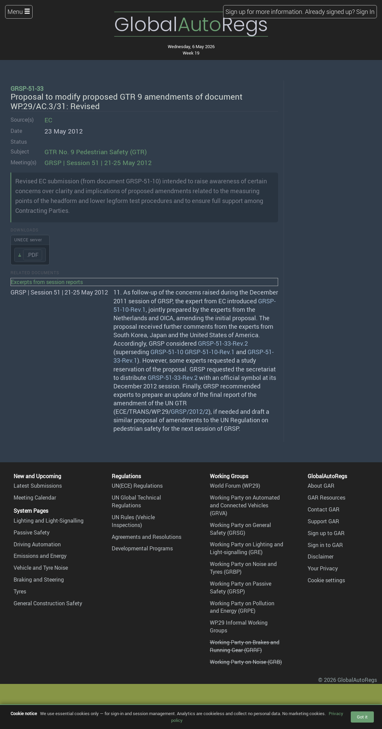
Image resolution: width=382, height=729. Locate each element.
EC (48, 120)
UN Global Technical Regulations (136, 501)
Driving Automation (37, 544)
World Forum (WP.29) (235, 485)
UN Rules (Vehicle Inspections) (133, 521)
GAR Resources (326, 497)
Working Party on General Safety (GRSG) (240, 528)
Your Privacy (323, 568)
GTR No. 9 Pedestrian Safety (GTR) (95, 151)
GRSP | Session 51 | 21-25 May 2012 (98, 162)
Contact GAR (324, 509)
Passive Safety (32, 532)
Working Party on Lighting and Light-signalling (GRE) (246, 548)
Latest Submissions (38, 485)
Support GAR (323, 521)
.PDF (32, 255)
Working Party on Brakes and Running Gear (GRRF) (244, 646)
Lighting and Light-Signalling (49, 520)
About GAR (321, 485)
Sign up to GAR (326, 533)
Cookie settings (326, 580)
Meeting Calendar (35, 497)
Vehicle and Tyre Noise (41, 567)
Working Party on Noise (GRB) (246, 662)
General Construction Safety (48, 603)
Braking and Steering (39, 579)
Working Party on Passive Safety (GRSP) (240, 587)
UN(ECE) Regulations (137, 485)
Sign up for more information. (264, 11)
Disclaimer (320, 556)
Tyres (20, 591)
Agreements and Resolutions (146, 537)
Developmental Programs (142, 548)
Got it (362, 717)
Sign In (365, 11)
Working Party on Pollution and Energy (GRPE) (242, 607)
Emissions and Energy (40, 556)
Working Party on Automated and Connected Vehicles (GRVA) (245, 505)
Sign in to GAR (325, 545)
